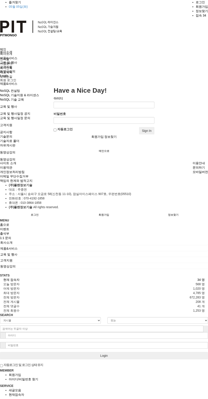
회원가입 (202, 6)
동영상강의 (7, 152)
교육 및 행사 (8, 106)
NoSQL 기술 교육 (12, 99)
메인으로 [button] (104, 151)
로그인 (200, 2)
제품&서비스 (8, 83)
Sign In (147, 130)
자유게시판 (7, 145)
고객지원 (6, 125)
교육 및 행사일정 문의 (15, 118)
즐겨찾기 (15, 2)
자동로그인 (63, 129)
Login (104, 355)
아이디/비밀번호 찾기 (23, 379)
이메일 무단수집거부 (14, 176)
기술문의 (6, 136)
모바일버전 (200, 172)
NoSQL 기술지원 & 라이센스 (19, 95)
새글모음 (15, 390)
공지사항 (6, 132)
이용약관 (6, 167)
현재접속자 (16, 394)
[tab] (104, 242)
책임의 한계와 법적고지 (16, 180)
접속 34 (201, 15)
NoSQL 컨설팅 (10, 90)
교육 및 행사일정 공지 (15, 113)
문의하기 (199, 167)
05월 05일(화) (18, 6)
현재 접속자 (11, 279)
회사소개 (6, 53)
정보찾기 (202, 11)
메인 (3, 49)
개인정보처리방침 (12, 172)
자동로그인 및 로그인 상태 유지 (21, 365)
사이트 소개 (8, 163)
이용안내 (199, 163)
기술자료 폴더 (9, 141)
